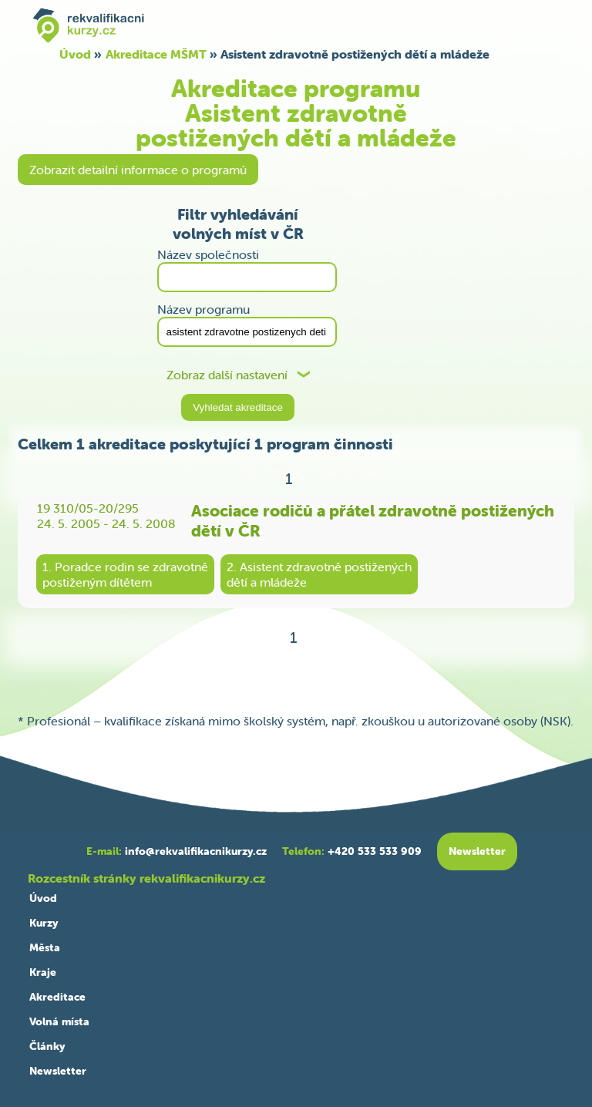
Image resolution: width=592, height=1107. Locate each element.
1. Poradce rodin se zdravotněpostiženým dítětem (125, 574)
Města (44, 947)
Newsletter (57, 1071)
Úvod (75, 54)
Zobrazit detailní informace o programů (138, 169)
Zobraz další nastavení (227, 375)
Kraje (42, 972)
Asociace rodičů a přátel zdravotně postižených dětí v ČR (372, 520)
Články (47, 1046)
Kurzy (43, 923)
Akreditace (57, 997)
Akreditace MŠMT (156, 54)
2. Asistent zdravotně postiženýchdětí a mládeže (319, 574)
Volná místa (59, 1021)
